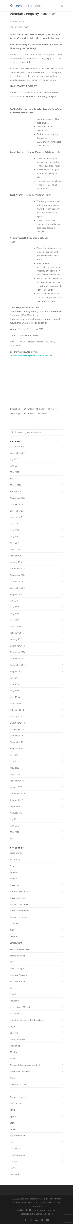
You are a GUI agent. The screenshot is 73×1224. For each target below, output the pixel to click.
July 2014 (14, 678)
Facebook (15, 408)
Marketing (15, 1045)
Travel (13, 1167)
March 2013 (15, 774)
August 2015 (16, 594)
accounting (15, 859)
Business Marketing (19, 910)
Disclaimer (44, 1198)
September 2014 (18, 665)
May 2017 (14, 472)
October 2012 (16, 800)
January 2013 (16, 787)
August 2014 (16, 671)
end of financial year (19, 949)
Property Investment (19, 27)
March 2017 (15, 485)
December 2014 (17, 645)
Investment (15, 1013)
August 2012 (16, 812)
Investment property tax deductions (27, 1020)
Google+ (16, 413)
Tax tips (14, 1161)
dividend (14, 936)
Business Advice (17, 898)
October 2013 (16, 735)
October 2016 (16, 504)
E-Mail (42, 413)
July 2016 (14, 523)
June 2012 (14, 825)
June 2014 (14, 684)
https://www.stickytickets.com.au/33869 (31, 355)
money (13, 1058)
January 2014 (16, 716)
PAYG (12, 1090)
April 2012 (15, 838)
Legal (12, 1026)
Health (13, 994)
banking (14, 872)
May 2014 (14, 690)
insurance (14, 1000)
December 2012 (17, 793)
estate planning (17, 955)
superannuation (17, 1135)
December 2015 (17, 568)
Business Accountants (20, 891)
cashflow (14, 923)
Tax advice (15, 1148)
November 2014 (17, 652)
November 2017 (17, 446)
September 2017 (18, 453)
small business (17, 1103)
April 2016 (15, 542)
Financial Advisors (18, 975)
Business (14, 885)
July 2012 (14, 819)
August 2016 (16, 517)
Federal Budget (17, 968)
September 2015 (18, 587)
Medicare (14, 1052)
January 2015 (16, 639)
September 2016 (18, 510)
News (12, 1078)
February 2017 (17, 491)
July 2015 (14, 600)
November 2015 (17, 575)
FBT (12, 962)
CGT (12, 930)
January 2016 (16, 562)
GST (12, 987)
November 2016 (17, 498)
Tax (12, 1142)
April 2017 (15, 478)
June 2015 (14, 607)
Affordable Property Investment (33, 14)
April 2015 (15, 620)
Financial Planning (18, 981)
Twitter (29, 408)
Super (13, 1129)
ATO (12, 865)
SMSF (12, 1110)
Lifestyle (14, 1033)
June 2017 (14, 465)
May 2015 (14, 613)
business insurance (19, 904)
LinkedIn (29, 413)
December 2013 (17, 722)
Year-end (14, 1174)
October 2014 (16, 658)
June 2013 (14, 761)
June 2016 (14, 530)
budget (13, 878)
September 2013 (18, 742)
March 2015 (15, 626)
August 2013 (16, 748)
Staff (12, 1122)
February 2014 (17, 710)
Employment (16, 942)
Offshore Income (18, 1084)
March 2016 (15, 549)
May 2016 (14, 536)
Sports (13, 1116)
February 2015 (17, 633)
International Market (20, 1007)
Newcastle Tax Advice (20, 1071)
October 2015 (16, 581)
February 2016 (17, 555)
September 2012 (18, 806)
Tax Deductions (17, 1155)
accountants (16, 853)
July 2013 (14, 755)
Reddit (40, 408)
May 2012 (14, 832)
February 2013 (17, 780)
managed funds (17, 1039)
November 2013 (17, 729)
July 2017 (14, 459)
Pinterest (53, 408)
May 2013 (14, 767)
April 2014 (15, 697)
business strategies (19, 917)
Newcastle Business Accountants (25, 1065)
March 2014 (15, 703)
